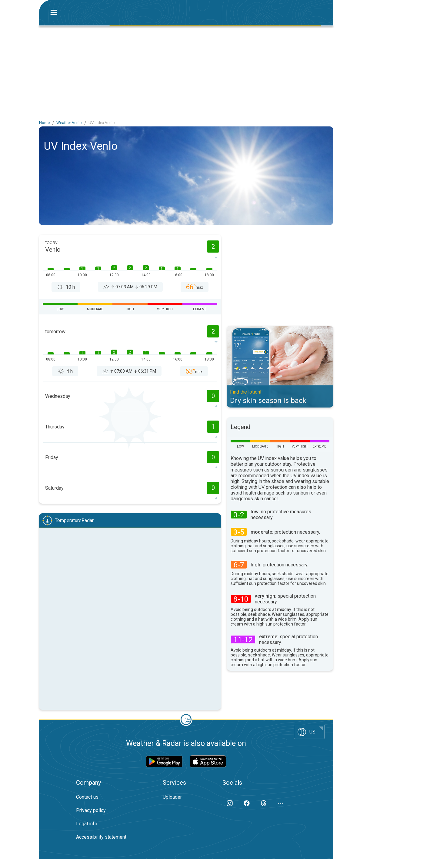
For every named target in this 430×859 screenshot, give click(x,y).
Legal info (86, 824)
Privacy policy (91, 810)
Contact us (87, 797)
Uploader (172, 797)
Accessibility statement (101, 837)
